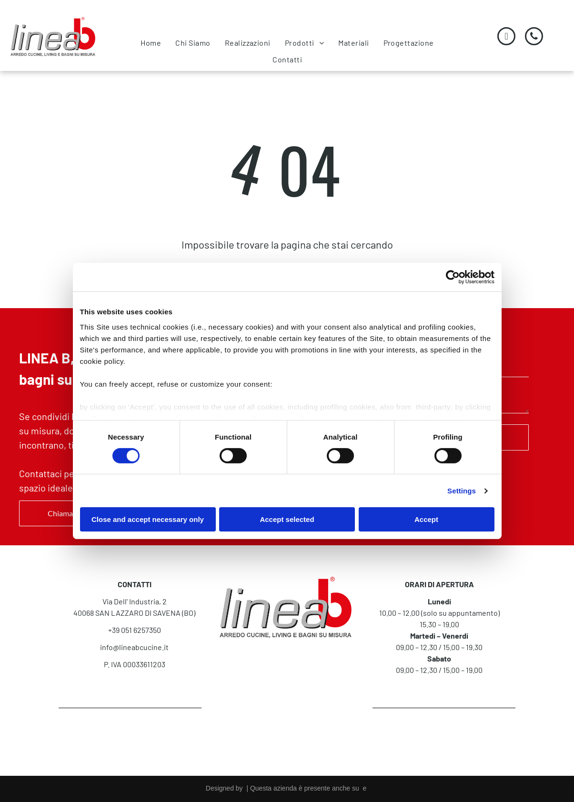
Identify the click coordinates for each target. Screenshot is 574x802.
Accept (426, 519)
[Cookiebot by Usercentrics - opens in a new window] (452, 277)
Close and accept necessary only (147, 519)
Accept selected (287, 519)
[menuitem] (150, 43)
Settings (461, 491)
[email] (506, 37)
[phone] (534, 37)
